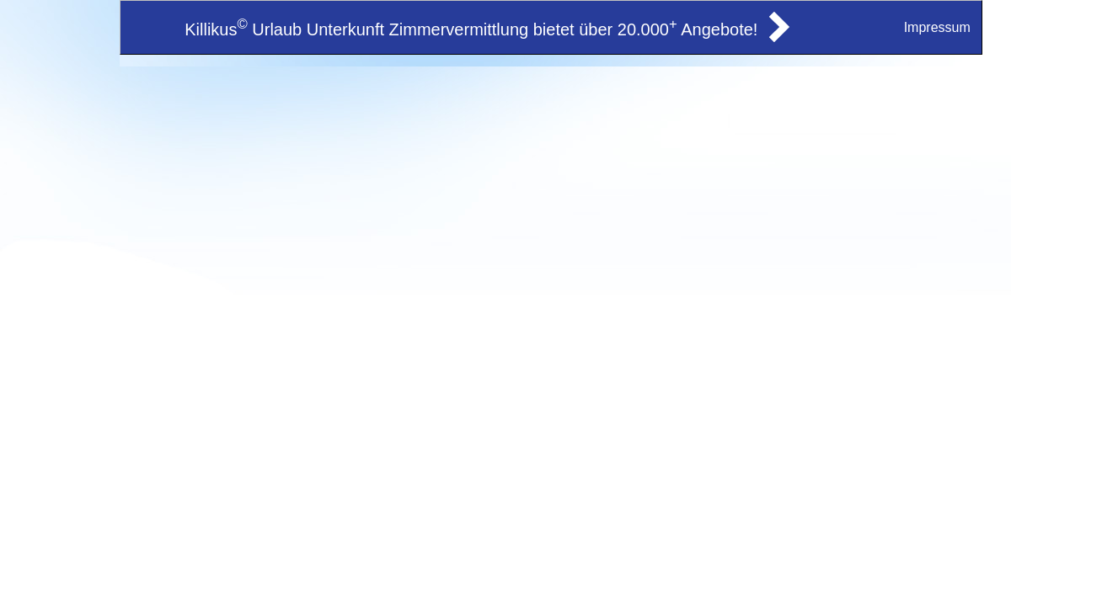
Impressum (937, 27)
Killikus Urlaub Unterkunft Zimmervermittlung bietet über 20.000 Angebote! (471, 29)
